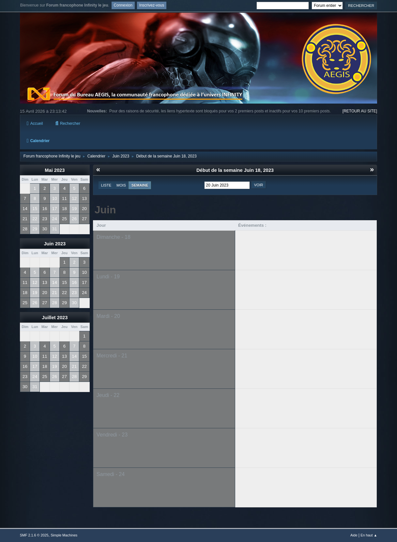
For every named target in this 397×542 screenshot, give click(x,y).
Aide (354, 535)
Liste (106, 185)
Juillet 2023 (55, 317)
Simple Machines (64, 535)
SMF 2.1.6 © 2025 (34, 535)
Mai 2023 (55, 170)
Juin (105, 210)
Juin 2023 (55, 243)
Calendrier (38, 141)
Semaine (139, 185)
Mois (121, 185)
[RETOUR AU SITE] (360, 111)
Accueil (35, 123)
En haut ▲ (368, 535)
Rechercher (67, 123)
